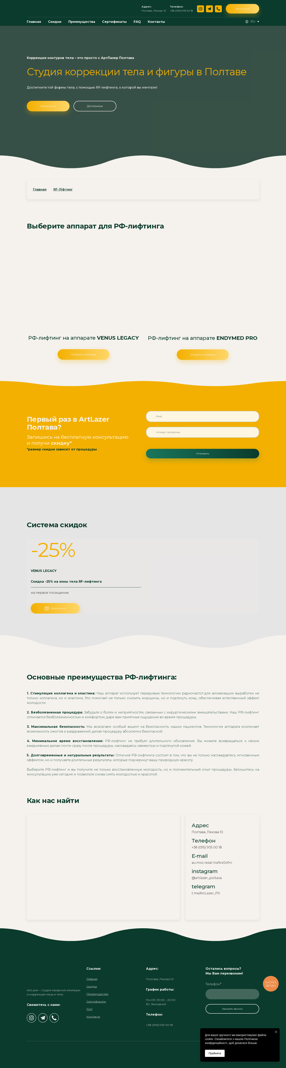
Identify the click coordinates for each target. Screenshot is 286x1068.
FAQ (137, 22)
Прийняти (215, 1053)
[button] (200, 8)
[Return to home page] (39, 9)
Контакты (156, 22)
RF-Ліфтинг (63, 189)
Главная (34, 22)
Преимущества (81, 22)
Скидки (54, 22)
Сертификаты (114, 22)
